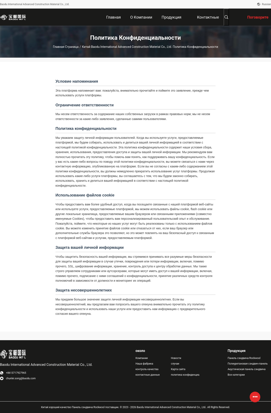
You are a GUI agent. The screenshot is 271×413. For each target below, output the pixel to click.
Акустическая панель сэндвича (247, 369)
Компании (142, 358)
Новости (176, 358)
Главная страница (66, 46)
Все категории (236, 374)
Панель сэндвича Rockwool (244, 358)
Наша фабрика (144, 363)
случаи (175, 363)
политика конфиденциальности (185, 374)
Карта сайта (178, 369)
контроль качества (147, 369)
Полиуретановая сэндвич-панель (248, 363)
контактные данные (148, 374)
